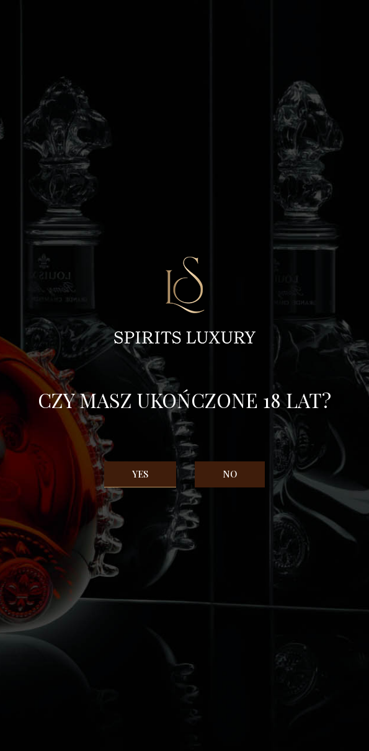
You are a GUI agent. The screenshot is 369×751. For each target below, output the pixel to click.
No (230, 474)
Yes (140, 474)
